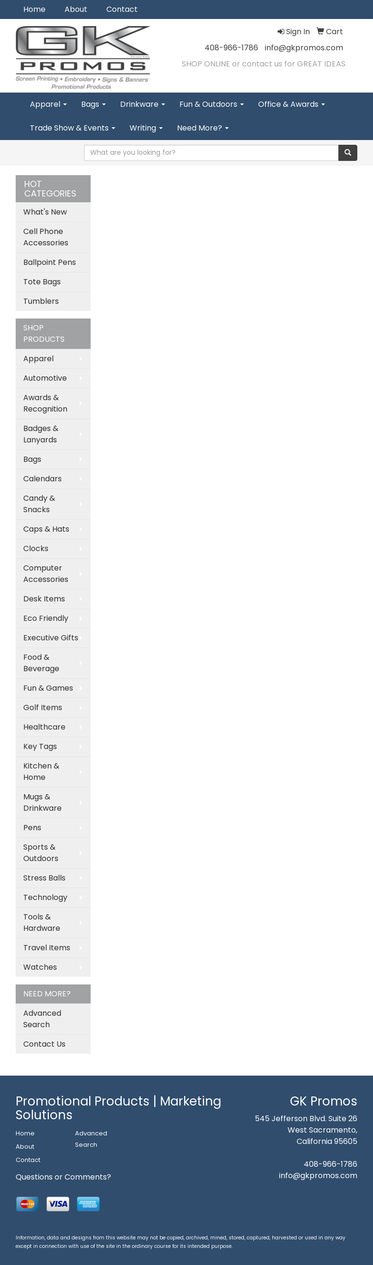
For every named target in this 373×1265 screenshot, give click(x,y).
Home (34, 9)
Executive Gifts (50, 637)
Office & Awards (291, 104)
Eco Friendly (45, 618)
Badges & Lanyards (40, 434)
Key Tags (40, 746)
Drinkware (142, 104)
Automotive (45, 378)
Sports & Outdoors (40, 853)
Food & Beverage (41, 663)
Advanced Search (42, 1019)
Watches (40, 967)
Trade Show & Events (72, 127)
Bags (93, 104)
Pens (32, 827)
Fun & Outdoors (211, 104)
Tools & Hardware (41, 922)
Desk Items (44, 598)
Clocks (35, 548)
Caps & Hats (46, 529)
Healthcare (44, 727)
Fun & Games (48, 688)
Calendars (42, 478)
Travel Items (46, 947)
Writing (146, 127)
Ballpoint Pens (49, 262)
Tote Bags (42, 281)
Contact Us (44, 1044)
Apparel (48, 104)
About (76, 9)
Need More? (203, 127)
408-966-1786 (231, 47)
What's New (45, 211)
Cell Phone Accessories (45, 237)
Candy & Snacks (39, 504)
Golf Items (42, 707)
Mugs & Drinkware (42, 802)
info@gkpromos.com (304, 47)
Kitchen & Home (41, 771)
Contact (122, 9)
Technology (45, 897)
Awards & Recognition (45, 403)
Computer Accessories (45, 573)
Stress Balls (44, 877)
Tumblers (41, 301)
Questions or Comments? (63, 1176)
